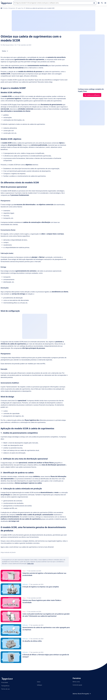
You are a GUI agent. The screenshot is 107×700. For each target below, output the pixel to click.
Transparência (5, 686)
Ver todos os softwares (92, 95)
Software (39, 685)
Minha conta (76, 681)
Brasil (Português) (84, 694)
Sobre (38, 682)
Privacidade (4, 682)
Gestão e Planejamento (9, 8)
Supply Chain (20, 8)
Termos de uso (5, 689)
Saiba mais (30, 563)
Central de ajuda (77, 685)
